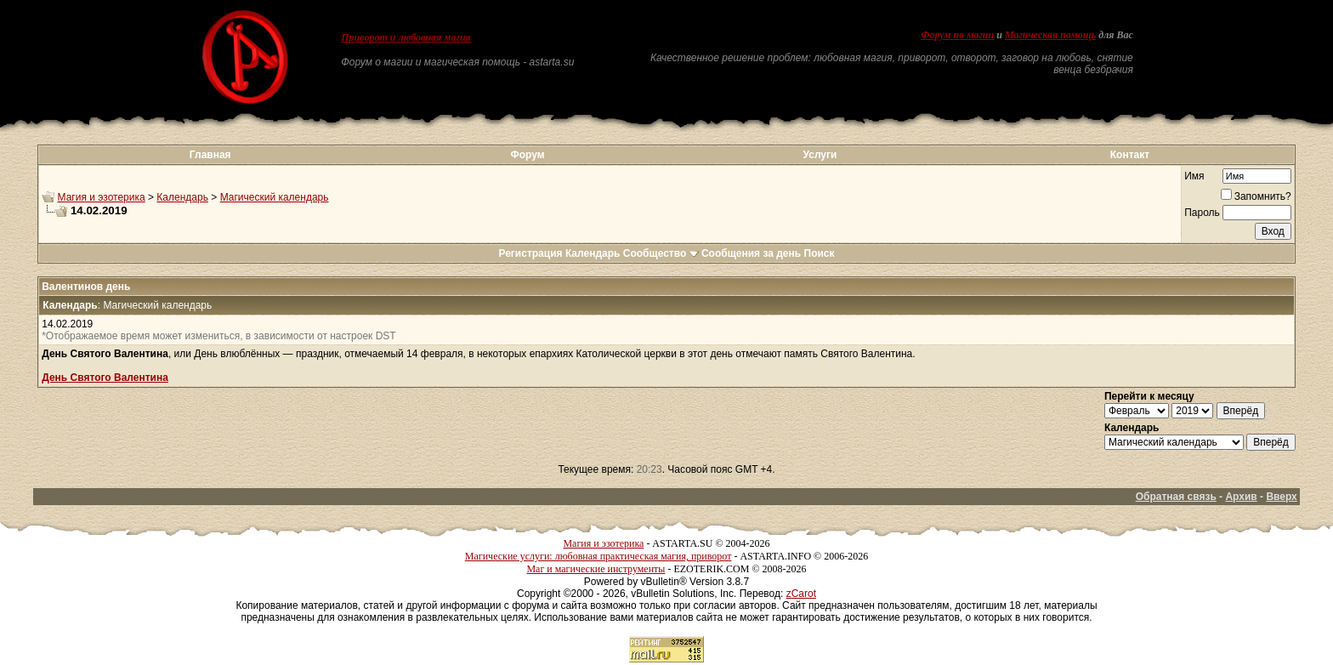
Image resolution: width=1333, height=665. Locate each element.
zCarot (801, 594)
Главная (210, 155)
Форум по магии (957, 35)
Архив (1240, 497)
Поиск (819, 253)
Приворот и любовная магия (406, 37)
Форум (527, 155)
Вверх (1281, 497)
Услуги (820, 155)
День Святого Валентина (105, 378)
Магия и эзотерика (101, 197)
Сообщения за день (751, 253)
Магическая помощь (1050, 35)
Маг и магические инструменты (595, 569)
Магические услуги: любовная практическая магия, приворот (598, 556)
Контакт (1129, 155)
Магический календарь (274, 197)
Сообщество (661, 253)
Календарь (182, 197)
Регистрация (530, 253)
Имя (1194, 176)
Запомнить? (1256, 196)
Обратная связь (1176, 497)
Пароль (1202, 213)
